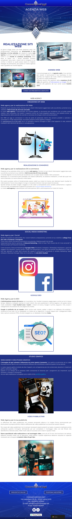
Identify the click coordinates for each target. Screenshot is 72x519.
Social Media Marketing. (43, 186)
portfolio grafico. (41, 374)
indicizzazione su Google (58, 82)
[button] (70, 4)
